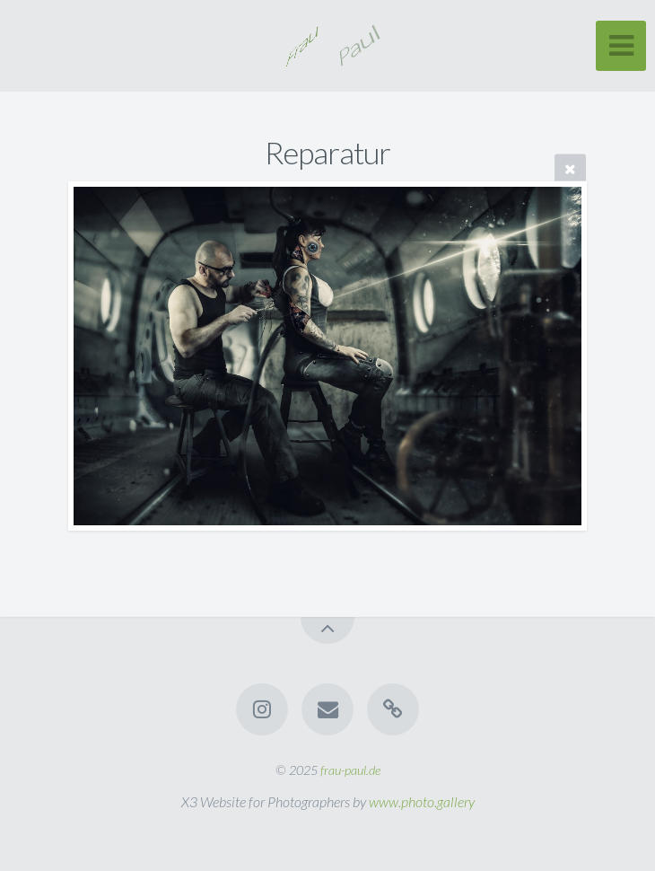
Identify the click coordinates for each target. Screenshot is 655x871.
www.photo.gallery (422, 801)
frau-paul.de (350, 770)
